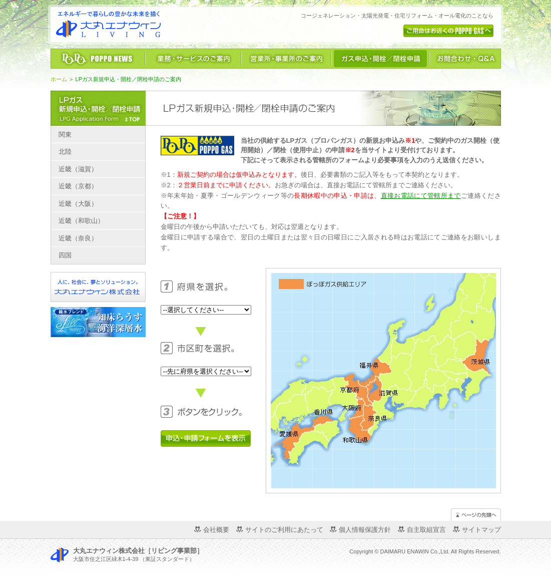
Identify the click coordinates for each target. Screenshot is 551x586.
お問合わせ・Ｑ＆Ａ (465, 59)
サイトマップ (481, 529)
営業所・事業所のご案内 (286, 59)
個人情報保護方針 (365, 529)
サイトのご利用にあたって (284, 529)
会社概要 (216, 529)
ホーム (59, 79)
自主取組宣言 (426, 529)
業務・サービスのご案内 (193, 59)
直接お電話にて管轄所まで (421, 195)
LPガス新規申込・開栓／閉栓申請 (380, 59)
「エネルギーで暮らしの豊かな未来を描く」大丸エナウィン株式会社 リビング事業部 (108, 25)
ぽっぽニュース (98, 59)
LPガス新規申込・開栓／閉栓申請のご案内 (98, 108)
